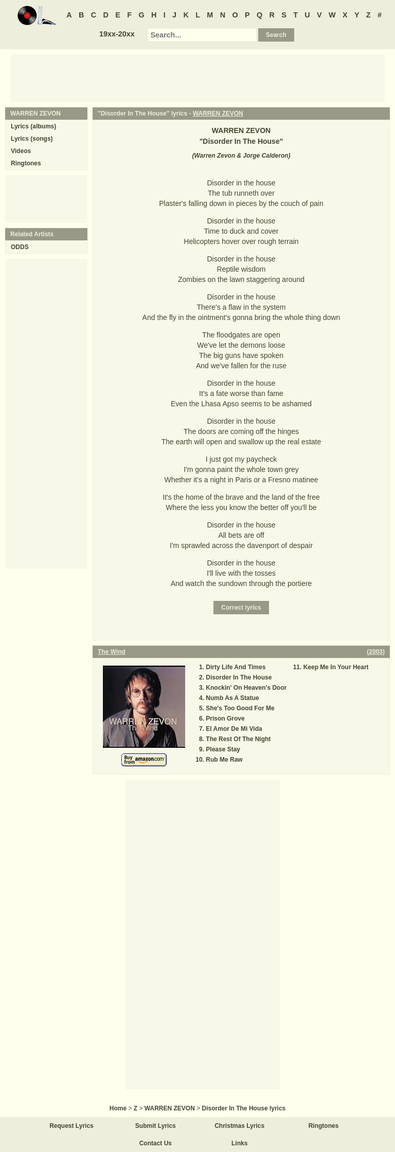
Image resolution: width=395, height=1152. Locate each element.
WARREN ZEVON (218, 113)
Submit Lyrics (155, 1125)
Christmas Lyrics (239, 1125)
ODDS (20, 247)
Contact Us (155, 1143)
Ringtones (26, 163)
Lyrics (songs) (32, 138)
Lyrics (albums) (33, 126)
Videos (21, 151)
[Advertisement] (197, 77)
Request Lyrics (71, 1125)
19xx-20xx (117, 34)
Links (239, 1143)
